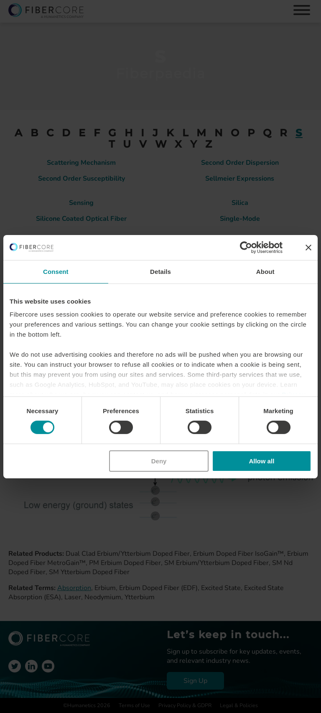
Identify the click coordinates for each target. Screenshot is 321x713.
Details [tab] (160, 271)
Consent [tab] (56, 271)
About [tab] (265, 271)
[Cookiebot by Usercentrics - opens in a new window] (246, 247)
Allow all (261, 461)
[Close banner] (308, 247)
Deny (159, 461)
